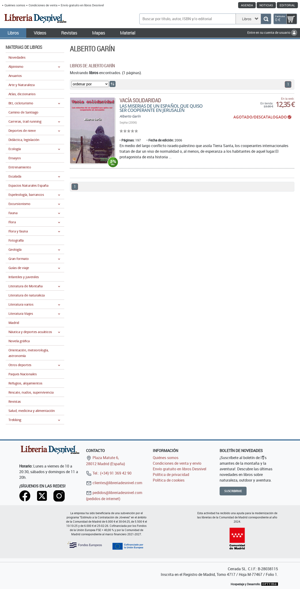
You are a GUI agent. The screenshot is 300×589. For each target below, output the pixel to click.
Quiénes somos (14, 5)
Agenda (247, 5)
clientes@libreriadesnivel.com (114, 482)
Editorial (287, 5)
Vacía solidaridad (140, 100)
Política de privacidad (171, 474)
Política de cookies (168, 480)
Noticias (266, 5)
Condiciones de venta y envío (177, 463)
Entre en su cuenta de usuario (272, 32)
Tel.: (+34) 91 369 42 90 (108, 473)
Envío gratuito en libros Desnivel (82, 5)
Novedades (16, 57)
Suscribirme (233, 491)
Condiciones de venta (43, 5)
